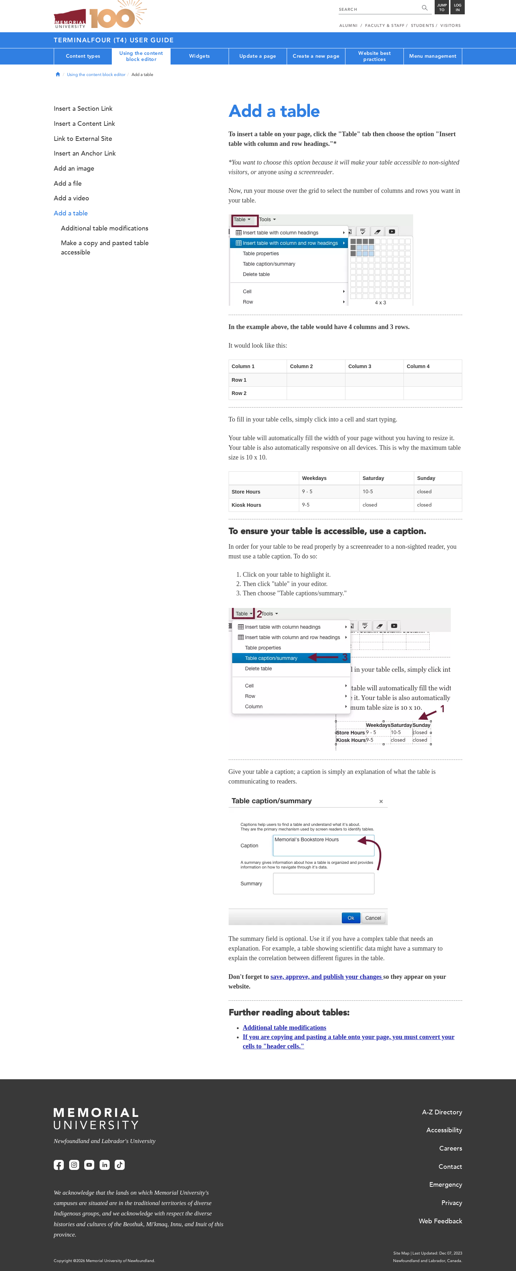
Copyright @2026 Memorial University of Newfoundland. (104, 1260)
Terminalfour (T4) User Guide (114, 40)
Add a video (71, 198)
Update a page (257, 56)
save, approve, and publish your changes (327, 976)
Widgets (199, 56)
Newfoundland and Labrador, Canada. (427, 1260)
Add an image (74, 168)
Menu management (432, 56)
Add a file (68, 183)
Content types (83, 56)
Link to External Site (83, 139)
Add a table (71, 213)
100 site (118, 14)
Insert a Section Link (83, 109)
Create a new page (316, 56)
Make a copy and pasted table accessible (105, 247)
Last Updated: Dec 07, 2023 (437, 1253)
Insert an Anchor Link (85, 153)
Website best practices (374, 56)
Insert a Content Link (84, 124)
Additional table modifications (284, 1027)
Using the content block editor (141, 56)
